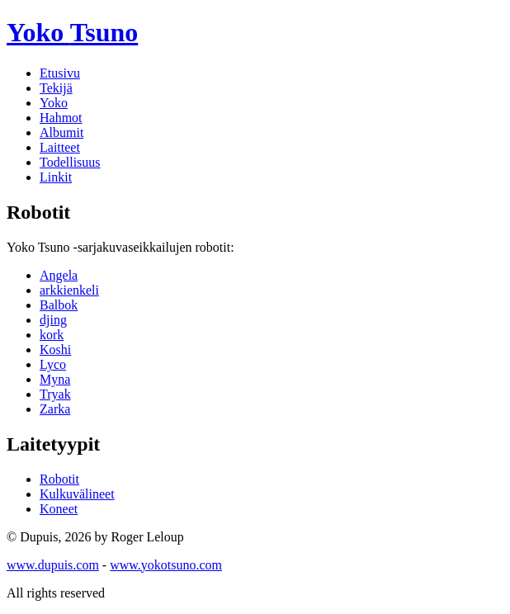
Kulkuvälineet (77, 494)
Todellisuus (70, 162)
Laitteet (60, 147)
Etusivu (60, 73)
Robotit (59, 479)
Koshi (55, 349)
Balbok (59, 305)
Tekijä (56, 88)
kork (52, 335)
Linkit (56, 177)
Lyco (53, 364)
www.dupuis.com (53, 565)
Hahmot (61, 118)
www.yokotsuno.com (166, 565)
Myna (55, 379)
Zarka (55, 409)
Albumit (61, 132)
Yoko (72, 32)
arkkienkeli (69, 290)
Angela (59, 275)
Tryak (55, 394)
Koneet (59, 509)
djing (53, 320)
